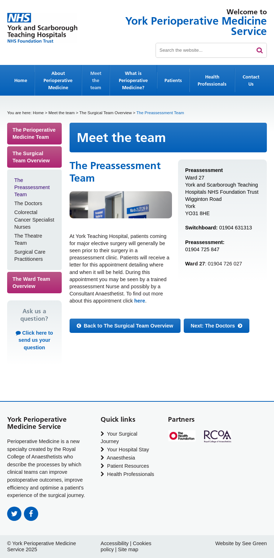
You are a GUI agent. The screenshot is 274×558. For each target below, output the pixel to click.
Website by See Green (241, 543)
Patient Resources (125, 466)
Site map (128, 549)
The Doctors (28, 203)
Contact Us (251, 80)
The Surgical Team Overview (105, 113)
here (139, 301)
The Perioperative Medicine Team (34, 133)
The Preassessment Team (32, 187)
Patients (173, 80)
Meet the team (95, 80)
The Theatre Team (28, 239)
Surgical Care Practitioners (29, 255)
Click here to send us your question (34, 340)
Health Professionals (212, 80)
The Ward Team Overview (31, 282)
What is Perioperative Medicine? (133, 80)
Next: (216, 326)
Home (20, 80)
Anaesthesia (118, 458)
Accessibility (114, 543)
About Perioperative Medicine (58, 80)
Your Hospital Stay (125, 449)
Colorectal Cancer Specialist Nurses (34, 219)
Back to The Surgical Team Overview (125, 326)
